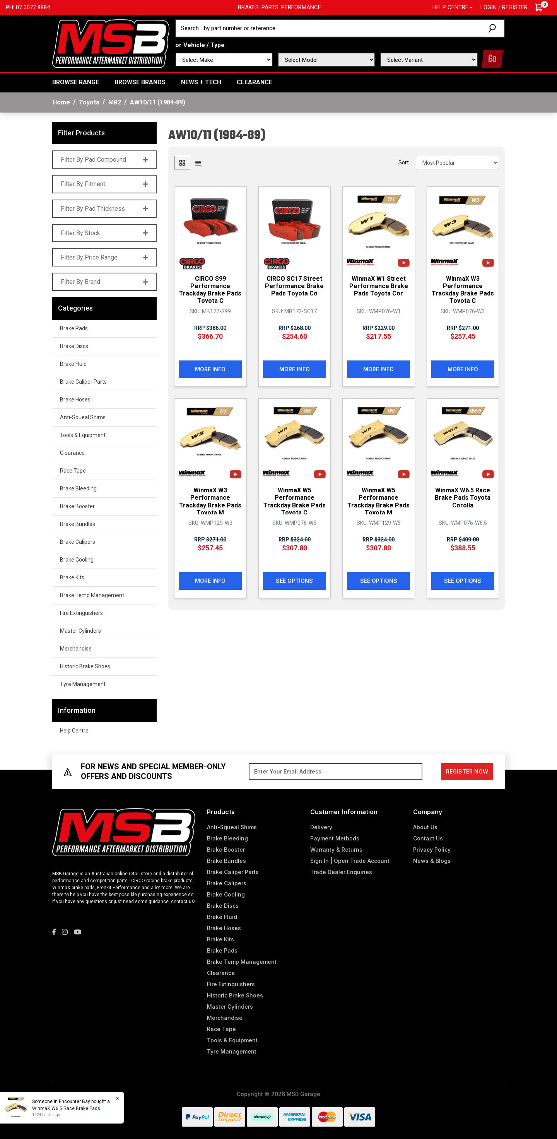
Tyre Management (83, 684)
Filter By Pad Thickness (104, 208)
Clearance (254, 82)
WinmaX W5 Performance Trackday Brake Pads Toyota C (294, 501)
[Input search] (330, 28)
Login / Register (504, 7)
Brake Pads (74, 328)
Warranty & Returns (336, 849)
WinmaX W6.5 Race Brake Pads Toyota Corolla (462, 497)
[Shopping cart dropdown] (542, 7)
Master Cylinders (80, 631)
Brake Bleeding (78, 488)
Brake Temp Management (92, 595)
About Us (425, 827)
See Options (294, 580)
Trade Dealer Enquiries (341, 872)
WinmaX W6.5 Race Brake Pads (66, 1108)
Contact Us (428, 838)
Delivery (321, 827)
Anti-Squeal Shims (83, 417)
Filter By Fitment (104, 184)
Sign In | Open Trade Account (350, 860)
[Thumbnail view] (182, 162)
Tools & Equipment (83, 435)
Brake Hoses (75, 399)
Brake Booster (77, 506)
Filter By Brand (104, 281)
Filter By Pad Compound (104, 159)
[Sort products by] (457, 162)
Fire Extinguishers (81, 613)
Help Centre (74, 730)
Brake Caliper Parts (83, 382)
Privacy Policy (432, 849)
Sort (403, 162)
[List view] (198, 162)
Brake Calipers (77, 542)
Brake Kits (72, 577)
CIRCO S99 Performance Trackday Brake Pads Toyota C (210, 289)
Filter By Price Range (104, 257)
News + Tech (201, 82)
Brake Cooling (77, 560)
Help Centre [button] (450, 7)
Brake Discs (74, 346)
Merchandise (76, 648)
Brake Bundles (77, 524)
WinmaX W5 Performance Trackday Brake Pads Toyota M (378, 501)
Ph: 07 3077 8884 (28, 7)
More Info (210, 368)
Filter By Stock (104, 233)
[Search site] (494, 28)
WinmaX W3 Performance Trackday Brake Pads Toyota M (210, 501)
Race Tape (73, 471)
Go (492, 59)
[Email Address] (335, 771)
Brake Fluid (73, 364)
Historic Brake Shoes (85, 666)
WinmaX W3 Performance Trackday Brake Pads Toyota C (463, 289)
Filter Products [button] (81, 133)
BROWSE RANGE (75, 82)
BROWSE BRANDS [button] (140, 82)
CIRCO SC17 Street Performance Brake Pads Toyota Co (294, 286)
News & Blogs (432, 860)
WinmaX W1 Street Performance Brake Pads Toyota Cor (378, 286)
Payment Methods (334, 838)
